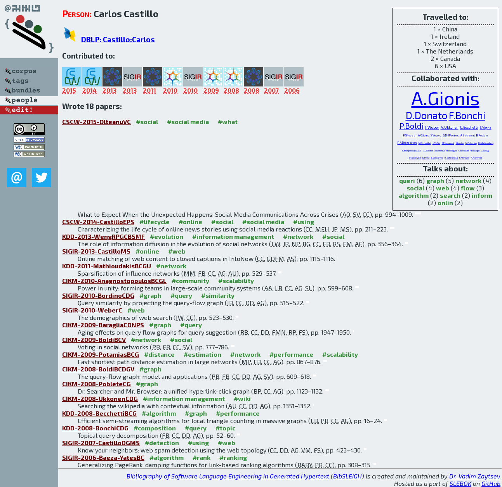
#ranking (233, 457)
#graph (150, 295)
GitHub (490, 483)
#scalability (236, 280)
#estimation (202, 354)
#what (228, 121)
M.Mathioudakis (485, 143)
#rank (201, 457)
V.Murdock (439, 150)
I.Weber (432, 127)
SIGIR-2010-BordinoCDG (98, 295)
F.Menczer (464, 157)
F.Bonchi (467, 115)
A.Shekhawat (467, 135)
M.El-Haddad (425, 143)
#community (190, 280)
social (415, 188)
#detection (162, 442)
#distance (159, 354)
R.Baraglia (451, 150)
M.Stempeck (448, 143)
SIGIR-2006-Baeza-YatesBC (103, 457)
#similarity (217, 295)
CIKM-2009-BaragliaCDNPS (103, 324)
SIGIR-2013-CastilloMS (96, 251)
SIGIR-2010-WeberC (92, 310)
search (450, 195)
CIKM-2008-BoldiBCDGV (98, 369)
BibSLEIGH (347, 476)
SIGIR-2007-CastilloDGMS (101, 442)
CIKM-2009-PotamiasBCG (100, 354)
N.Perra (425, 157)
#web (177, 251)
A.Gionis (445, 97)
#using (303, 221)
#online (190, 221)
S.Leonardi (428, 150)
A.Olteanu (423, 135)
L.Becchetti (469, 127)
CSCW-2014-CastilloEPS (98, 221)
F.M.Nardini (464, 150)
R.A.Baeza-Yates (407, 142)
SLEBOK (460, 483)
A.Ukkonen (450, 127)
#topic (225, 428)
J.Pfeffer (436, 143)
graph (435, 180)
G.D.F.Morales (451, 135)
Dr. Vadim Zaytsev (474, 476)
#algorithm (159, 413)
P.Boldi (412, 125)
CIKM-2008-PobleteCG (96, 383)
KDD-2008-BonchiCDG (95, 428)
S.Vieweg (436, 135)
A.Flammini (476, 157)
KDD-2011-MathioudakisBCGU (106, 265)
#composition (155, 428)
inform (482, 195)
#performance (291, 354)
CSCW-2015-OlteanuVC (96, 121)
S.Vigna (486, 127)
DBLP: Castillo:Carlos (118, 39)
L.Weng (485, 150)
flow (468, 188)
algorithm (414, 195)
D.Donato (426, 115)
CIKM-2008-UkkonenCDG (100, 398)
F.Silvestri (410, 135)
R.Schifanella (451, 157)
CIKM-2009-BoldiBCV (94, 339)
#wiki (242, 398)
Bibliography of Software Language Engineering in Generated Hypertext (228, 476)
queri (407, 180)
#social (147, 121)
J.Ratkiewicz (415, 157)
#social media (188, 121)
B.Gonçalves (437, 157)
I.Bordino (460, 143)
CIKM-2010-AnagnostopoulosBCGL (114, 280)
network (468, 180)
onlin (445, 202)
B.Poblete (482, 135)
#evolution (166, 236)
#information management (233, 236)
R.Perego (475, 150)
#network (298, 236)
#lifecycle (154, 221)
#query (181, 295)
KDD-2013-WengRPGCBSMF (103, 236)
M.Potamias (471, 143)
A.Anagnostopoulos (411, 150)
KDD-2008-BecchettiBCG (99, 413)
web (442, 188)
